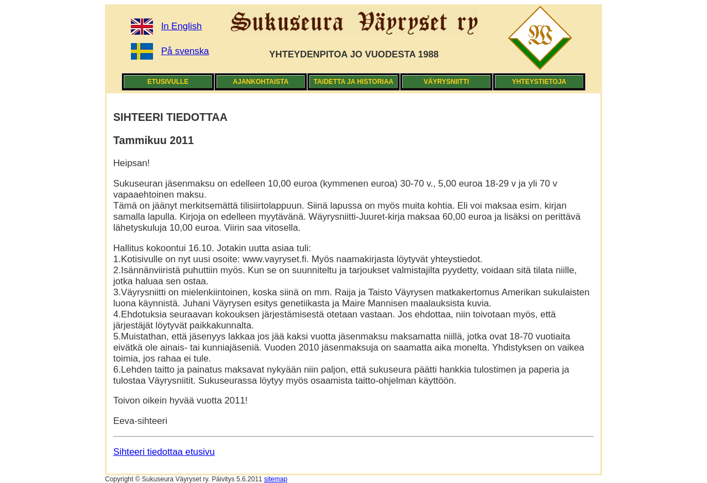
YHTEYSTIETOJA (539, 82)
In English (181, 26)
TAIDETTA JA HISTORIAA (353, 82)
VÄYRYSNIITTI (446, 82)
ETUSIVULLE (168, 82)
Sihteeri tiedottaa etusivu (164, 452)
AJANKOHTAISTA (261, 82)
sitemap (275, 479)
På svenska (185, 51)
